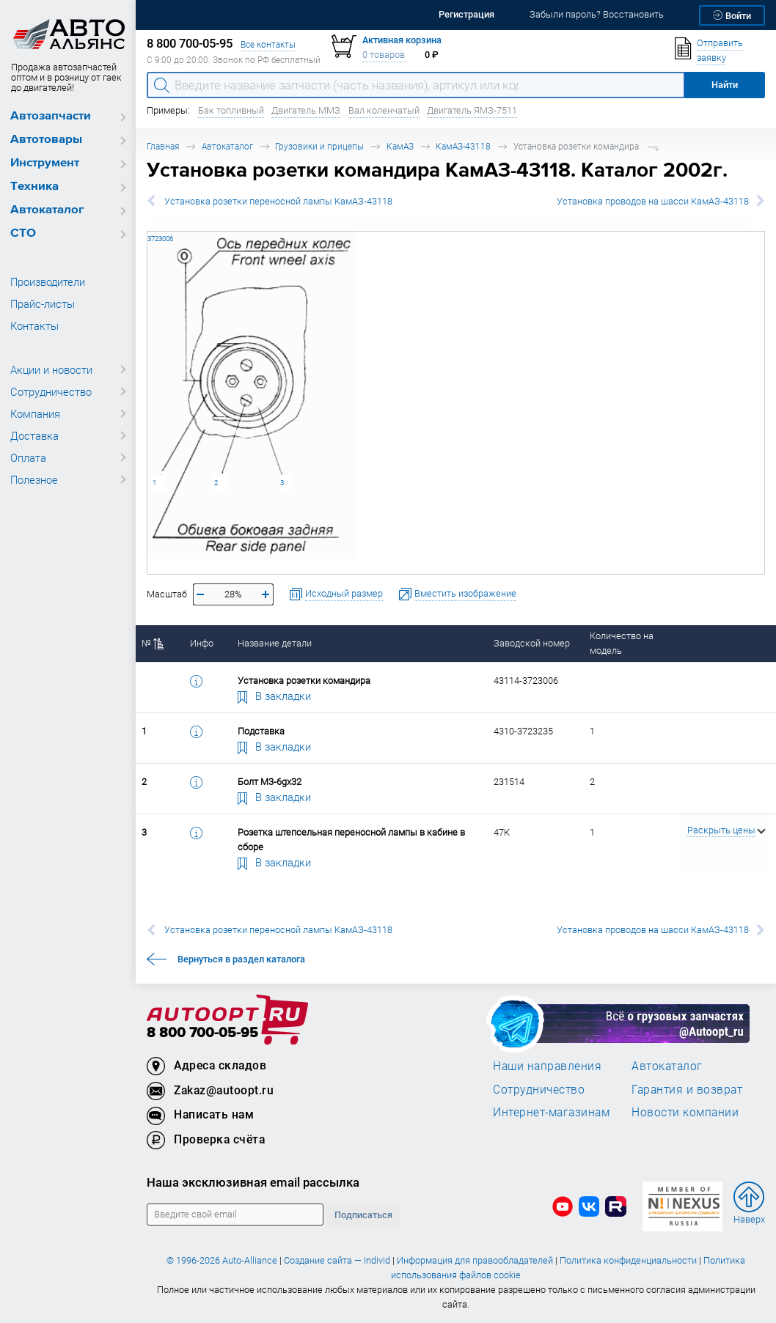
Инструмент (44, 163)
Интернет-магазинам (551, 1112)
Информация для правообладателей (475, 1260)
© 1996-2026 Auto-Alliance (221, 1260)
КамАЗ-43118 (463, 146)
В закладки (274, 695)
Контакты (34, 325)
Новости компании (685, 1112)
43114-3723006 (147, 231)
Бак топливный (231, 110)
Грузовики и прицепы (319, 146)
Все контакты (268, 44)
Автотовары (46, 139)
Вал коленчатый (384, 110)
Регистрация (466, 14)
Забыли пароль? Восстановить (597, 14)
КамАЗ (400, 146)
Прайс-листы (42, 303)
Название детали (275, 643)
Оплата (28, 457)
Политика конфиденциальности (628, 1260)
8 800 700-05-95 (202, 1033)
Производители (47, 281)
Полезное (34, 479)
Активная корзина (402, 40)
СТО (23, 233)
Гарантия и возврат (687, 1089)
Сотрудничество (51, 391)
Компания (35, 413)
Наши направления (547, 1066)
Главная (163, 146)
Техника (34, 186)
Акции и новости (51, 369)
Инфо (201, 643)
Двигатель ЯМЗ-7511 (472, 110)
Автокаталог (47, 210)
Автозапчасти (50, 116)
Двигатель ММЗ (305, 110)
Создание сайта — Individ (337, 1260)
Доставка (34, 435)
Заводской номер (532, 643)
